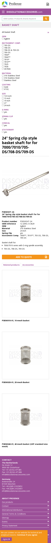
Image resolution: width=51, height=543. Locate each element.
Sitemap (25, 517)
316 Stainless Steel (11, 75)
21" (4, 103)
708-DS (6, 48)
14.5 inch (7, 96)
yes (4, 112)
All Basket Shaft (8, 32)
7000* (5, 55)
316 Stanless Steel (10, 78)
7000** (6, 57)
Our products (25, 502)
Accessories (28, 265)
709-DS (6, 52)
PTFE (5, 89)
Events (25, 521)
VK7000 (6, 69)
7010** (6, 62)
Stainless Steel (9, 80)
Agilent (6, 38)
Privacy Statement (25, 525)
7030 (5, 66)
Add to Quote (31, 257)
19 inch (6, 100)
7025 (5, 64)
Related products (11, 265)
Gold (5, 87)
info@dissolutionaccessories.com (16, 474)
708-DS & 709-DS (10, 50)
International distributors (25, 510)
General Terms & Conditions (25, 514)
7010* (5, 59)
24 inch (6, 105)
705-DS (6, 45)
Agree (6, 539)
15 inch (6, 98)
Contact (25, 506)
